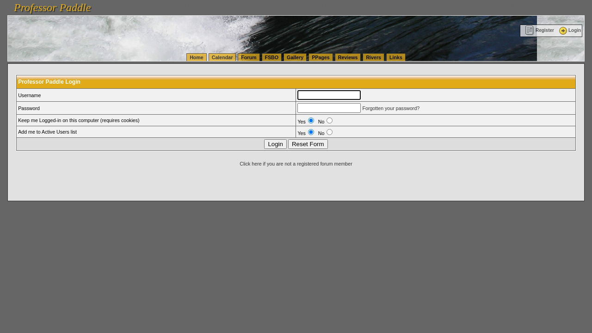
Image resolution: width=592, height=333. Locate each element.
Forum (248, 57)
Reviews (348, 57)
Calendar (222, 57)
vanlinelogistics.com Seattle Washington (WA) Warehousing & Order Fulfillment (261, 4)
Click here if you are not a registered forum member (296, 163)
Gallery (295, 57)
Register (539, 30)
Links (395, 57)
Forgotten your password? (390, 108)
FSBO (272, 57)
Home (197, 57)
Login (569, 30)
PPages (321, 57)
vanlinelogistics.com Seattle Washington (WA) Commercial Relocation (425, 4)
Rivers (373, 57)
